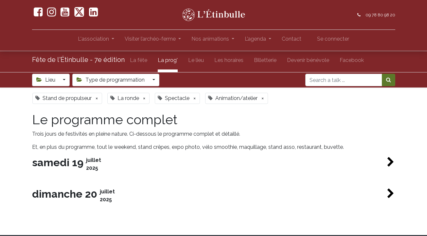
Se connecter (333, 39)
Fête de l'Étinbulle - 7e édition (78, 60)
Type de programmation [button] (111, 80)
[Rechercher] (388, 80)
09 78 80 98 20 (380, 14)
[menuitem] (291, 40)
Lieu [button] (46, 80)
